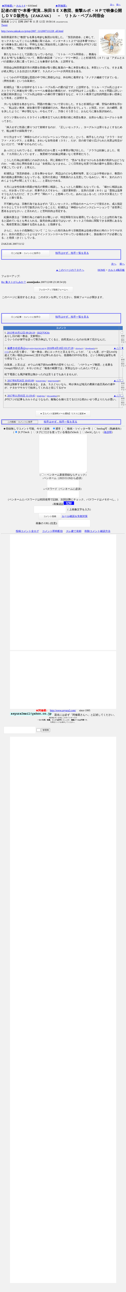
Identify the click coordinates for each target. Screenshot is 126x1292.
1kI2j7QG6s (43, 332)
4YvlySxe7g (79, 348)
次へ (112, 4)
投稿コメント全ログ (27, 538)
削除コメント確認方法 (97, 538)
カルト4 (20, 5)
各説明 (108, 432)
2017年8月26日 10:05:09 (20, 380)
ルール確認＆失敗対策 (75, 524)
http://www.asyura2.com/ (63, 718)
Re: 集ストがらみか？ (13, 282)
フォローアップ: (10, 276)
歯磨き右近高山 (26, 348)
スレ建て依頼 (73, 538)
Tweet (4, 25)
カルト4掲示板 (116, 270)
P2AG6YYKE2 (41, 381)
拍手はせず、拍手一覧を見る (72, 253)
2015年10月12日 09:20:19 (21, 332)
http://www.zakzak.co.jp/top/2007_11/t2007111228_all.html (32, 31)
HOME (101, 270)
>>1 (7, 351)
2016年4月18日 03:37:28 (60, 348)
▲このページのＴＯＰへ (70, 270)
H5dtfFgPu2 (41, 396)
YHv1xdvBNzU (52, 396)
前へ (118, 4)
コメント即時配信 (52, 538)
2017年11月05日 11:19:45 (21, 395)
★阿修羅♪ (7, 5)
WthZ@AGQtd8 (53, 381)
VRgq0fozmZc (90, 348)
